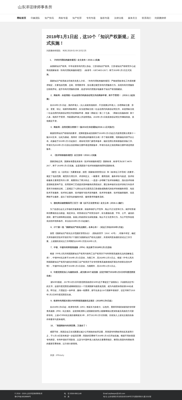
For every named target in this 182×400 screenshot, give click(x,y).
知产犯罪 (77, 18)
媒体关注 (132, 18)
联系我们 (146, 18)
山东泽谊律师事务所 (35, 7)
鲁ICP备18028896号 (23, 397)
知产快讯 (49, 18)
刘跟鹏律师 (160, 18)
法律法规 (118, 18)
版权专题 (104, 18)
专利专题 (91, 18)
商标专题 (63, 18)
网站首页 (21, 18)
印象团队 (35, 18)
